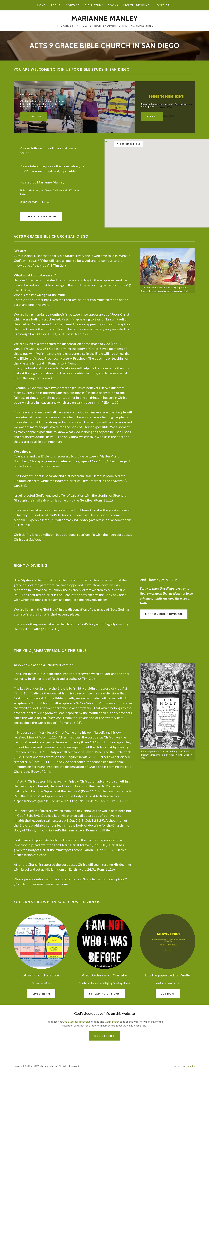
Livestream (41, 1081)
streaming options (104, 1081)
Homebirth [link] (163, 5)
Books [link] (113, 5)
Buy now (167, 1081)
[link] (104, 20)
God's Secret (112, 1109)
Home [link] (41, 5)
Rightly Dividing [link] (136, 5)
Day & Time (33, 116)
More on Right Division (163, 701)
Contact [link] (73, 5)
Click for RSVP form (41, 216)
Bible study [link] (94, 5)
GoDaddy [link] (190, 1153)
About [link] (56, 5)
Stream (152, 116)
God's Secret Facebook (75, 1109)
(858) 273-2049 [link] (28, 202)
